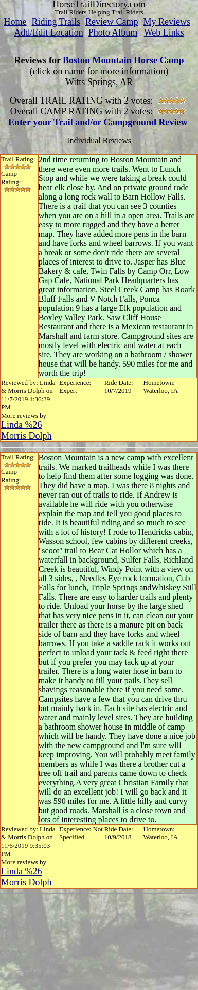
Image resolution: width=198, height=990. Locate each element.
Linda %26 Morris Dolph (26, 430)
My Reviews (167, 21)
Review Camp (111, 21)
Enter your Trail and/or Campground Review (98, 122)
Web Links (164, 32)
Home (15, 21)
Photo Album (113, 32)
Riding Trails (55, 21)
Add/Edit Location (48, 32)
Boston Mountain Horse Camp (123, 60)
